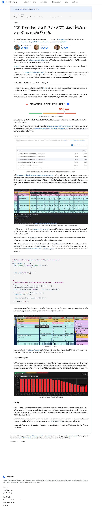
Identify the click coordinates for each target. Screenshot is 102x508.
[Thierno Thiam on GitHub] (65, 48)
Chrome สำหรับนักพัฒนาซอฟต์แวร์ (12, 500)
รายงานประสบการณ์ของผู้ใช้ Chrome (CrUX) (58, 126)
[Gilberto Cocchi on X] (42, 48)
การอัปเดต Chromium (8, 502)
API (59, 42)
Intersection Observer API (40, 229)
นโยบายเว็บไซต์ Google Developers (28, 438)
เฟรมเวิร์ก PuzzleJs (33, 350)
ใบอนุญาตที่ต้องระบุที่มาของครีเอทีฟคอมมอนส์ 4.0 (39, 436)
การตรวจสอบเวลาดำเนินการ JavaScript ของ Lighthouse (51, 129)
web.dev (16, 22)
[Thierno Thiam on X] (62, 48)
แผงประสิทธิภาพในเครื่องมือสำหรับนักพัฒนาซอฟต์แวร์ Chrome (35, 175)
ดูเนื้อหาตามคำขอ (34, 9)
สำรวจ (34, 2)
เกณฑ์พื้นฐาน (44, 2)
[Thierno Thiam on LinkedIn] (67, 48)
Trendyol (61, 39)
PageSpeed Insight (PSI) (29, 42)
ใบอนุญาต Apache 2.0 (72, 436)
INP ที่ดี (45, 88)
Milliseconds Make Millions (37, 60)
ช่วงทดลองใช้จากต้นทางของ (40, 249)
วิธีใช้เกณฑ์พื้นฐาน (56, 2)
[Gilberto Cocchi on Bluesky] (47, 48)
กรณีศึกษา (75, 2)
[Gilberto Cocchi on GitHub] (44, 48)
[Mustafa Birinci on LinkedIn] (25, 48)
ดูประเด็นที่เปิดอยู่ (7, 493)
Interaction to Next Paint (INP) (34, 72)
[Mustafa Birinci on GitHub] (22, 48)
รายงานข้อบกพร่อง (7, 490)
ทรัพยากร (26, 2)
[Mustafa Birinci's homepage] (27, 48)
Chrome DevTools (43, 42)
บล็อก (66, 2)
